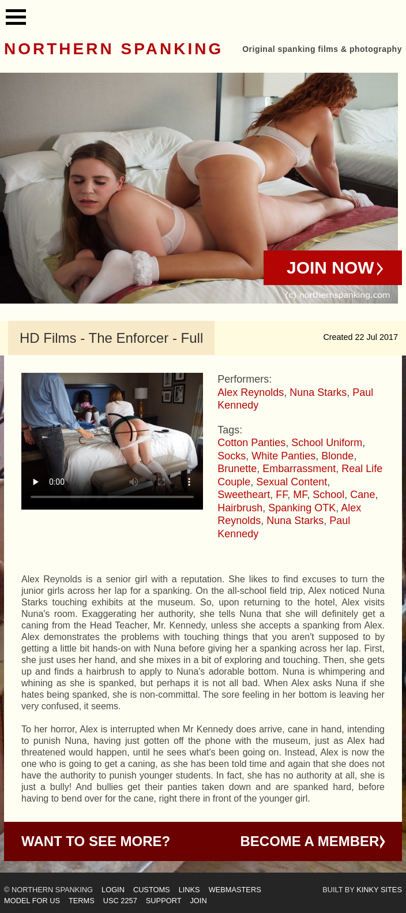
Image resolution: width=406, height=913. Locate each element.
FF (281, 494)
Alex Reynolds (250, 392)
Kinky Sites (379, 889)
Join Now (330, 267)
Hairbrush (239, 508)
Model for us (32, 900)
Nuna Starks (318, 392)
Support (164, 900)
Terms (82, 900)
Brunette (237, 468)
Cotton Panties (251, 442)
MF (300, 494)
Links (189, 889)
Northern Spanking (113, 49)
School (328, 494)
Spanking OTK (302, 508)
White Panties (283, 456)
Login (113, 889)
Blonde (337, 456)
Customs (151, 889)
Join (198, 900)
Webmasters (235, 889)
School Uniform (326, 442)
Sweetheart (243, 494)
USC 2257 (120, 900)
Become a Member (309, 841)
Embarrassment (299, 468)
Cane (362, 494)
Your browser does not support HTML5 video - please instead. (112, 441)
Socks (231, 456)
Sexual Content (291, 482)
